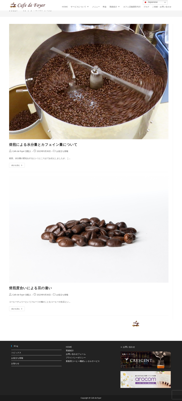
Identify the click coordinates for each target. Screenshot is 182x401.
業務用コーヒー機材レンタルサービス (83, 361)
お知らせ (15, 363)
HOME (69, 347)
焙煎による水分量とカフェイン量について (43, 144)
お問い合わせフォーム (76, 354)
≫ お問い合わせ (127, 347)
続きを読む (17, 166)
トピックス (16, 352)
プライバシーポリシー (76, 357)
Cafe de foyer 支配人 (21, 151)
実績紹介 (70, 350)
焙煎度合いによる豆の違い (30, 287)
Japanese (151, 2)
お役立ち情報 (62, 151)
